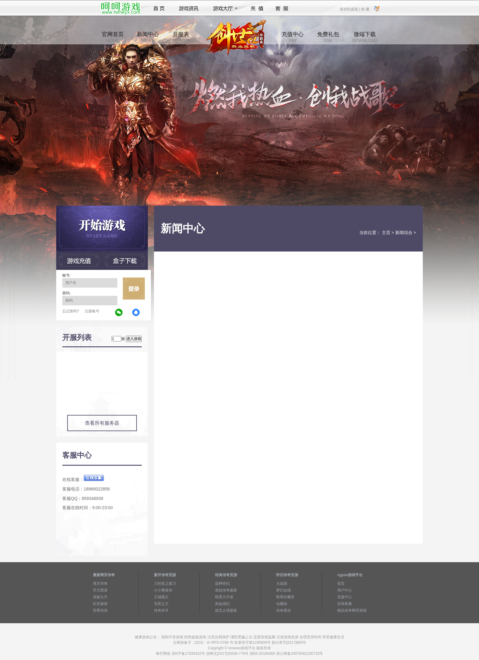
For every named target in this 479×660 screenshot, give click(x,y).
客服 (282, 9)
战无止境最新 (226, 610)
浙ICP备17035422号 (188, 653)
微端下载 (364, 37)
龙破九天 (100, 597)
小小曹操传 (163, 590)
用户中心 (344, 590)
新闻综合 (403, 232)
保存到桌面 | (350, 9)
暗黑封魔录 (285, 597)
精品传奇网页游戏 (352, 610)
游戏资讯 (188, 9)
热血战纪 (222, 604)
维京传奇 (100, 583)
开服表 (180, 37)
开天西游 (100, 590)
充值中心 (293, 37)
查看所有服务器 (102, 423)
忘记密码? (70, 311)
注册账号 (92, 311)
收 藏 (365, 9)
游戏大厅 (223, 9)
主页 (386, 232)
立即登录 (134, 289)
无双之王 (161, 604)
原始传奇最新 (226, 590)
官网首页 (113, 37)
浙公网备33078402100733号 (299, 653)
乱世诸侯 (100, 604)
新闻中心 (148, 37)
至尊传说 (100, 610)
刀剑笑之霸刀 (165, 583)
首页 (159, 9)
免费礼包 (328, 37)
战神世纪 (222, 583)
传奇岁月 (161, 610)
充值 (257, 9)
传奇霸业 (283, 610)
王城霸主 (161, 597)
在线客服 (344, 604)
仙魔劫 (281, 604)
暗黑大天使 (224, 597)
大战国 (281, 583)
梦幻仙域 (283, 590)
